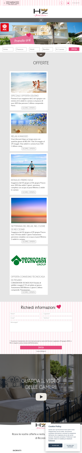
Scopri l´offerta (25, 103)
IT (72, 3)
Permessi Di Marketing (20, 388)
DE (76, 3)
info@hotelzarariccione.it (25, 430)
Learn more (16, 408)
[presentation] (22, 241)
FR (78, 3)
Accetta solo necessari (70, 446)
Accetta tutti (55, 445)
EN (74, 3)
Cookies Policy (32, 432)
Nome (15, 373)
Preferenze (51, 440)
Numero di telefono (19, 380)
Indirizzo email (18, 366)
